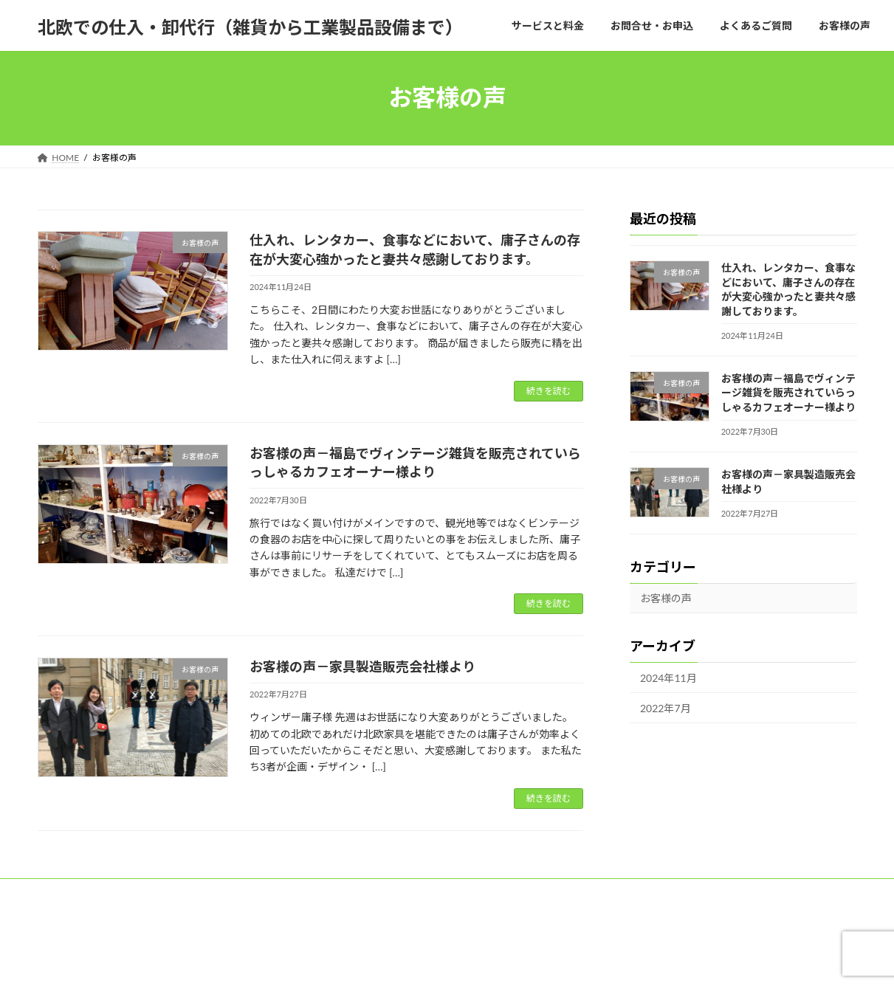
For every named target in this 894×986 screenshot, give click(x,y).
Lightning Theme (441, 960)
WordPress (366, 960)
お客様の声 (666, 598)
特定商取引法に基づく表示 (249, 891)
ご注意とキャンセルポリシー (109, 891)
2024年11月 (668, 678)
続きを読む (548, 390)
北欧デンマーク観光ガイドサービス (122, 900)
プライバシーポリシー (376, 891)
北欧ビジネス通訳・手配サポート (626, 891)
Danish (292, 900)
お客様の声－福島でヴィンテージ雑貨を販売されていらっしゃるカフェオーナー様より (788, 392)
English (236, 900)
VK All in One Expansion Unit (540, 960)
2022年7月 (665, 707)
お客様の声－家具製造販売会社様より (362, 666)
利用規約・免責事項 (490, 891)
